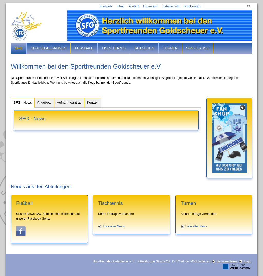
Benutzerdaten (227, 261)
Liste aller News (114, 226)
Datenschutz (171, 6)
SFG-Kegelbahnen (48, 48)
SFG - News (23, 102)
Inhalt (120, 6)
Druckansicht (192, 6)
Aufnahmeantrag (69, 102)
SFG (18, 48)
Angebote (44, 102)
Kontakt (133, 6)
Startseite (106, 6)
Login (247, 261)
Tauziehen (144, 48)
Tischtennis (114, 48)
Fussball (84, 48)
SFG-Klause (197, 48)
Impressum (150, 6)
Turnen (170, 48)
